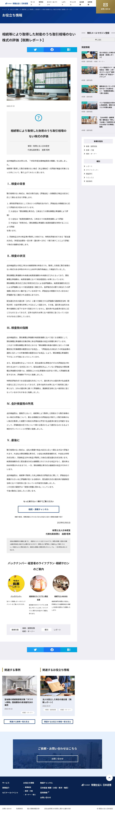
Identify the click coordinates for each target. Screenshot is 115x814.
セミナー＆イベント (52, 3)
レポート (64, 3)
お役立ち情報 (14, 9)
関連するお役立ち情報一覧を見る (57, 724)
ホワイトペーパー (92, 170)
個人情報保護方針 (33, 811)
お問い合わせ (105, 6)
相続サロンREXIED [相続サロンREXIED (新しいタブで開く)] (61, 596)
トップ (4, 9)
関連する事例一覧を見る (19, 724)
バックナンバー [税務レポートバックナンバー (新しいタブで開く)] (16, 596)
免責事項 (19, 811)
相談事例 (89, 181)
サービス (33, 3)
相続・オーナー (91, 154)
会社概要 (81, 3)
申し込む (98, 39)
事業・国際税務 (91, 146)
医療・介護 (90, 150)
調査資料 (89, 174)
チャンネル (73, 3)
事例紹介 (41, 3)
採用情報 (90, 3)
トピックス (90, 177)
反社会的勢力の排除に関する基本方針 (57, 811)
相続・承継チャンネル (39, 509)
